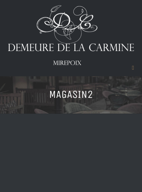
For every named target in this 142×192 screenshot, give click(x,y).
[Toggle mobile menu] (133, 68)
